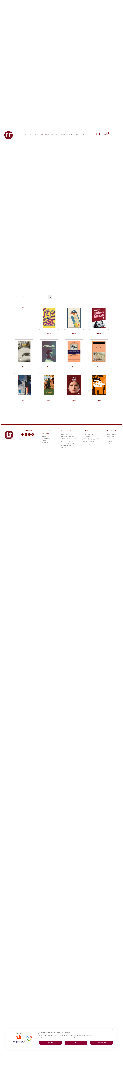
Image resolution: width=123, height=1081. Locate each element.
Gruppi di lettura (39, 134)
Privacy (44, 436)
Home (25, 134)
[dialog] (61, 1038)
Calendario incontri (52, 134)
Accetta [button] (50, 1043)
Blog (82, 134)
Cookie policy (46, 439)
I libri (30, 134)
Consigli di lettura (73, 134)
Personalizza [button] (101, 1043)
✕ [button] (112, 1030)
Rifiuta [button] (76, 1043)
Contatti (63, 134)
